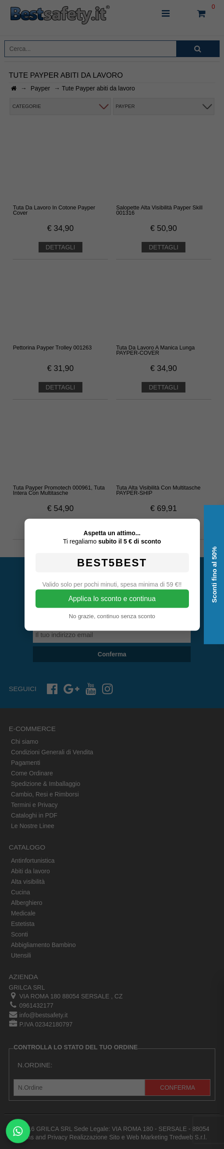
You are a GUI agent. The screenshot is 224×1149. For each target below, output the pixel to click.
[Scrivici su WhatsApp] (18, 1131)
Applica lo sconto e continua (112, 598)
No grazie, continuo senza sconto (112, 615)
